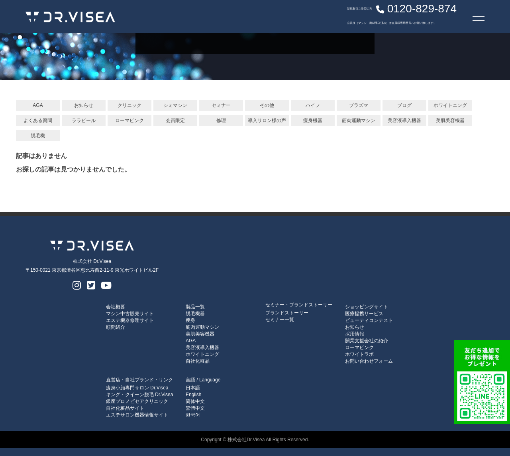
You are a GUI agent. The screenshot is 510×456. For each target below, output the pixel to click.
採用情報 (354, 334)
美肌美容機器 (450, 120)
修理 (221, 120)
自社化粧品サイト (125, 408)
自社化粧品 (198, 361)
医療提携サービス (364, 313)
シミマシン (175, 105)
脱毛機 (38, 135)
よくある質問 (38, 120)
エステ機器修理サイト (130, 320)
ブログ (404, 105)
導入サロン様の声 (267, 120)
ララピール (84, 120)
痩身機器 (312, 120)
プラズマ (358, 105)
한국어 (193, 415)
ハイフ (313, 105)
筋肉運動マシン (358, 120)
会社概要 (115, 307)
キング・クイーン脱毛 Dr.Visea (139, 394)
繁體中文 (195, 408)
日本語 (193, 388)
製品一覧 (195, 307)
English (193, 394)
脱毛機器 (195, 313)
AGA (38, 105)
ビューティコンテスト (369, 320)
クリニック (129, 105)
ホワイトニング (450, 105)
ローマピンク (129, 120)
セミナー (221, 105)
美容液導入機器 (404, 120)
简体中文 (195, 401)
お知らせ (83, 105)
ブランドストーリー (286, 313)
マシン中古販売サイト (130, 313)
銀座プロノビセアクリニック (137, 401)
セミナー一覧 (279, 319)
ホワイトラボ (359, 354)
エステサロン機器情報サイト (137, 415)
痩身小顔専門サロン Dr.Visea (137, 388)
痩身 (190, 320)
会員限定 (175, 120)
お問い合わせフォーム (369, 361)
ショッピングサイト (366, 307)
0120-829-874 (378, 14)
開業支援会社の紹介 (366, 340)
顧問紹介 (115, 327)
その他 (267, 105)
